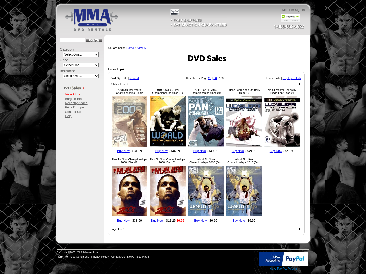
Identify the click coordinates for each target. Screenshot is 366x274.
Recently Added (76, 103)
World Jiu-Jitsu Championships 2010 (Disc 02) (205, 162)
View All (70, 94)
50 (215, 78)
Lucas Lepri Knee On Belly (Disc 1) (244, 91)
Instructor (67, 71)
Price (64, 60)
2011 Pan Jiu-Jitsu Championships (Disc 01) (205, 91)
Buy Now (123, 151)
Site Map (141, 256)
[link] (247, 259)
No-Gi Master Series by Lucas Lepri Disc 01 (282, 91)
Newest (134, 78)
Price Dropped (75, 107)
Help (68, 116)
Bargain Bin (73, 99)
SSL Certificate (247, 269)
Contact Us (73, 112)
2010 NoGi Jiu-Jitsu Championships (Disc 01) (167, 91)
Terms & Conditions (77, 256)
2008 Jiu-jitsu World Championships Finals (129, 91)
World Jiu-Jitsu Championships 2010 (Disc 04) (243, 162)
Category (67, 49)
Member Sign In (293, 10)
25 (209, 78)
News (130, 256)
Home (130, 47)
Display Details (292, 78)
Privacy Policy (100, 256)
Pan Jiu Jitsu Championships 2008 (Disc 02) (167, 161)
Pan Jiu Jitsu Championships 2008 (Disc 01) (129, 161)
